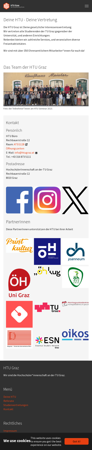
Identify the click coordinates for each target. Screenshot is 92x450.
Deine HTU (9, 396)
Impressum (10, 430)
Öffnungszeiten (15, 148)
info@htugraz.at (24, 152)
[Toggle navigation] (87, 6)
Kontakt (8, 409)
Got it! (76, 441)
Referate (8, 401)
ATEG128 (19, 144)
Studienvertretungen (15, 405)
